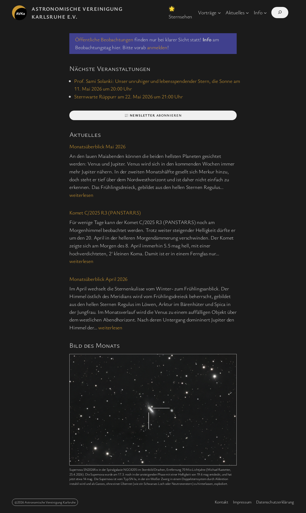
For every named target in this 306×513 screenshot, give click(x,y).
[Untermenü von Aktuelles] (247, 12)
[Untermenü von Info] (265, 12)
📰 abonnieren (153, 115)
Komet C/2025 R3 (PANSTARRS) (105, 212)
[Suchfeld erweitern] (279, 12)
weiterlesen (81, 194)
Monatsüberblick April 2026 (98, 279)
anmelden (157, 47)
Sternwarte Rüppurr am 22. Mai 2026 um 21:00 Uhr (128, 96)
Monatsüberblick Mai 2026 (97, 146)
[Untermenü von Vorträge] (219, 12)
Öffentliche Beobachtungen (104, 39)
